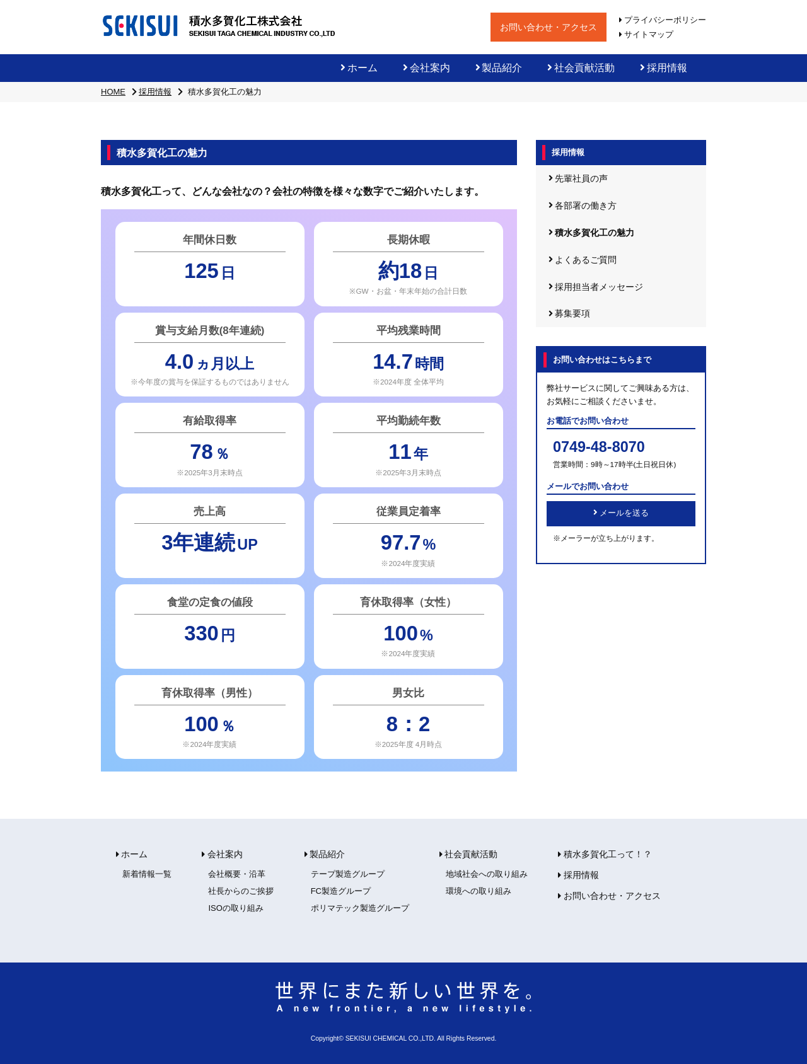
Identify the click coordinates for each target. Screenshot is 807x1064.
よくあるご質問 (583, 260)
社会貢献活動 (581, 67)
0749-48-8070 (599, 447)
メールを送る (621, 513)
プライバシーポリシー (662, 20)
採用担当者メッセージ (596, 287)
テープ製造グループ (348, 874)
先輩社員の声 (578, 178)
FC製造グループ (341, 891)
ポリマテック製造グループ (360, 908)
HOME (113, 91)
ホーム (359, 67)
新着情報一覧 (146, 874)
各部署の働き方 (583, 205)
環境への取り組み (478, 891)
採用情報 (663, 67)
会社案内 (426, 67)
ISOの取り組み (235, 908)
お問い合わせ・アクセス (548, 27)
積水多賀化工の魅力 (591, 233)
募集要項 (569, 313)
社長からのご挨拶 (241, 891)
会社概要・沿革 (236, 874)
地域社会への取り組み (487, 874)
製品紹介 (499, 67)
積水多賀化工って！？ (604, 854)
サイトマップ (646, 34)
